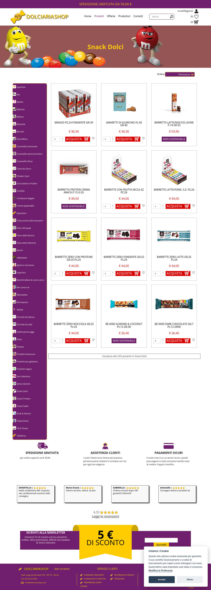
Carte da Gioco (24, 168)
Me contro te (23, 287)
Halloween (22, 257)
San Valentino (23, 376)
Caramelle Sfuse (25, 161)
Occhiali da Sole (24, 324)
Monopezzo (22, 302)
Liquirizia (21, 272)
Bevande (21, 124)
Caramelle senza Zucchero (30, 153)
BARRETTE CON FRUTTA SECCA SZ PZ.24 (124, 191)
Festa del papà (24, 228)
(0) (192, 16)
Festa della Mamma (26, 242)
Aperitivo (21, 87)
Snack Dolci (22, 391)
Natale (20, 309)
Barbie (20, 101)
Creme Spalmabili (25, 205)
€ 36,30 (74, 131)
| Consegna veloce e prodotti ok (175, 489)
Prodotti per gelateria (27, 361)
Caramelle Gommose (27, 146)
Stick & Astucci (24, 413)
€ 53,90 (174, 131)
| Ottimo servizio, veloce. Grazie (80, 489)
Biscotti (20, 131)
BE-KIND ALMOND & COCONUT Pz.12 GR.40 (124, 325)
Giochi (20, 250)
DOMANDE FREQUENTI (92, 575)
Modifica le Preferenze (161, 570)
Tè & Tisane (22, 428)
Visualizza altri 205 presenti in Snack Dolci (124, 356)
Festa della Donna (25, 235)
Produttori (124, 16)
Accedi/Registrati (185, 11)
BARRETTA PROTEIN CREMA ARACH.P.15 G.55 (74, 191)
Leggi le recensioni (105, 516)
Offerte (111, 16)
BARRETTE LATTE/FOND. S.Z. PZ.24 (174, 189)
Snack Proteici (23, 398)
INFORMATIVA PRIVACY (122, 575)
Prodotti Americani (26, 354)
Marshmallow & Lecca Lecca (30, 279)
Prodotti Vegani (24, 368)
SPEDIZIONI (117, 578)
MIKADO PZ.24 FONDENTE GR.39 (74, 122)
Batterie (21, 109)
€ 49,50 (74, 198)
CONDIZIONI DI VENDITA (93, 578)
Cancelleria (22, 138)
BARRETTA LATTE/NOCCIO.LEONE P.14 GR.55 (174, 124)
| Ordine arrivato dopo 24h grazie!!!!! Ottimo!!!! (126, 490)
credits (191, 587)
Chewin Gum (23, 176)
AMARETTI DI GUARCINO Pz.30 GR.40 (124, 124)
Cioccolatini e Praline (27, 183)
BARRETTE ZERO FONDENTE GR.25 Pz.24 (124, 258)
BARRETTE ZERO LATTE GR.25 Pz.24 (174, 258)
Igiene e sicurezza (25, 265)
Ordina (161, 74)
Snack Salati (22, 406)
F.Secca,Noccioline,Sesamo (30, 220)
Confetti (21, 190)
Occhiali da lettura (26, 317)
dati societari (62, 569)
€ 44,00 (124, 198)
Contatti (138, 16)
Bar (18, 94)
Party (19, 339)
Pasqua (20, 346)
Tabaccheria (23, 420)
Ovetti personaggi (25, 331)
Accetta (161, 579)
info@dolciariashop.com (33, 582)
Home (87, 16)
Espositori (22, 213)
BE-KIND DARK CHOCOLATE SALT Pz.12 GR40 (174, 325)
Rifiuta (190, 579)
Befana (20, 116)
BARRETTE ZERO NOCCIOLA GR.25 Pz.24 (74, 325)
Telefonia (21, 435)
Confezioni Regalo (25, 198)
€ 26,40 (124, 333)
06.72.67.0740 (31, 578)
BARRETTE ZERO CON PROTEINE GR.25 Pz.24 (74, 258)
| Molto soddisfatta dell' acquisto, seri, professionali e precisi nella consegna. (34, 491)
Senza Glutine (23, 383)
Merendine (22, 294)
